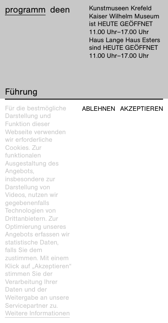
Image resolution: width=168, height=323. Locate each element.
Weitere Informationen (37, 314)
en (65, 9)
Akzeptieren (141, 109)
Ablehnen (98, 109)
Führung (21, 92)
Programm (25, 9)
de (55, 9)
